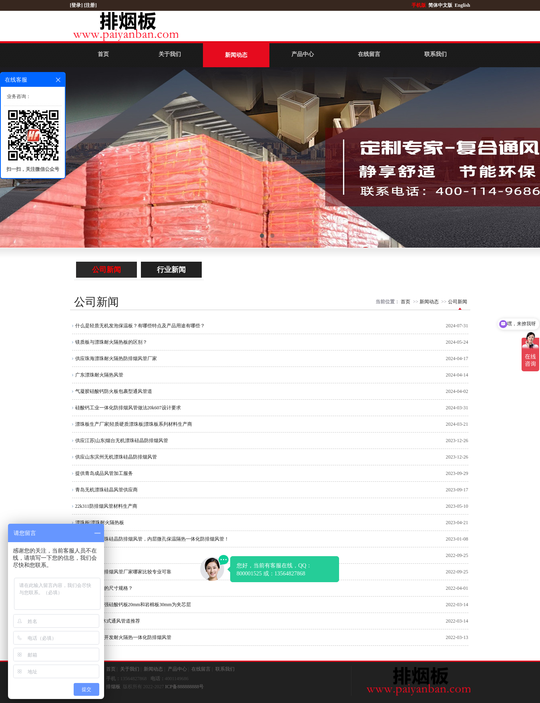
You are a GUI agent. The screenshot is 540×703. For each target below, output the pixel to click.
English (462, 5)
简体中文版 (441, 5)
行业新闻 (171, 270)
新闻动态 (236, 55)
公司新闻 (106, 270)
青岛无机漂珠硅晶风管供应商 (106, 490)
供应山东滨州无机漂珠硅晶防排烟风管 (116, 457)
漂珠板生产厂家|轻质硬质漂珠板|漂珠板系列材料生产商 (134, 424)
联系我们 (435, 54)
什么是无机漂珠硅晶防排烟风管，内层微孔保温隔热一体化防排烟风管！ (152, 539)
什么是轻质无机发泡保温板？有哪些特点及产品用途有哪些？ (140, 325)
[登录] (77, 5)
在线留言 (369, 54)
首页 (103, 54)
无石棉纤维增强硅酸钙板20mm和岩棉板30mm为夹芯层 (133, 604)
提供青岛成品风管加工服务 (104, 473)
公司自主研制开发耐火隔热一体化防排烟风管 (123, 637)
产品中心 (302, 54)
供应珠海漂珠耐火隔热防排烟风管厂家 (116, 358)
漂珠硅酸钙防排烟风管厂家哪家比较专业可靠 (123, 572)
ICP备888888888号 (184, 686)
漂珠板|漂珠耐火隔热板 (99, 522)
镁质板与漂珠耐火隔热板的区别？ (111, 342)
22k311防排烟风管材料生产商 (106, 506)
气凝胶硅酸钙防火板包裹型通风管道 (113, 391)
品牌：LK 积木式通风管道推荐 (108, 621)
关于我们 (170, 54)
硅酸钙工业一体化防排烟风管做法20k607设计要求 (128, 408)
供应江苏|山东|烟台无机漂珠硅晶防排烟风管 (122, 440)
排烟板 (113, 686)
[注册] (91, 5)
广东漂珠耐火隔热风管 (99, 375)
